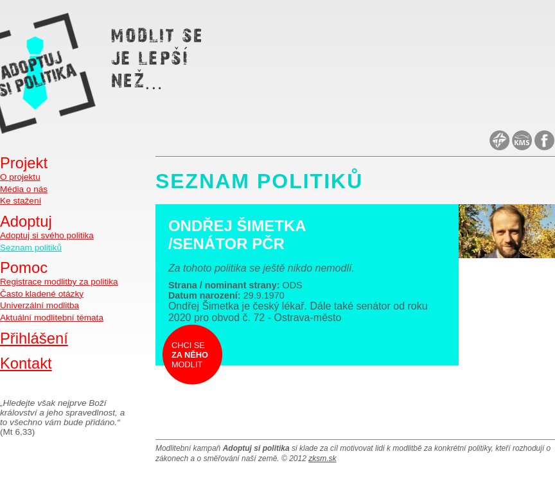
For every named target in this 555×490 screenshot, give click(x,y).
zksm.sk (322, 458)
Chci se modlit (190, 354)
